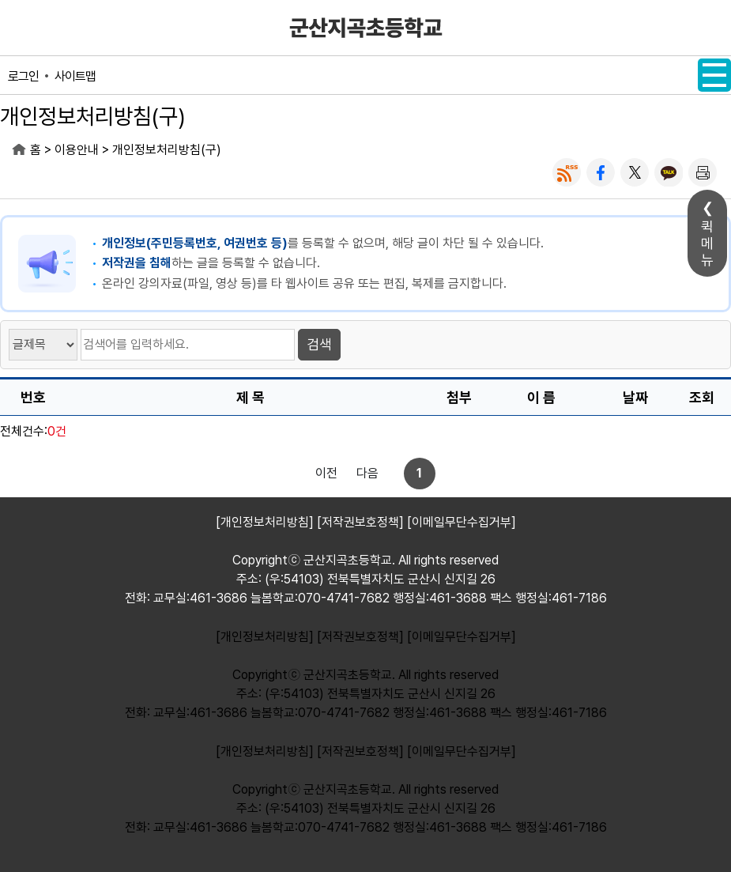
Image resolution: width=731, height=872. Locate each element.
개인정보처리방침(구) (166, 149)
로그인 (23, 76)
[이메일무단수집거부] (461, 636)
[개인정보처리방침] (265, 636)
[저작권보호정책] (360, 636)
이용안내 (77, 149)
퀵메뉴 (707, 243)
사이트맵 (75, 76)
